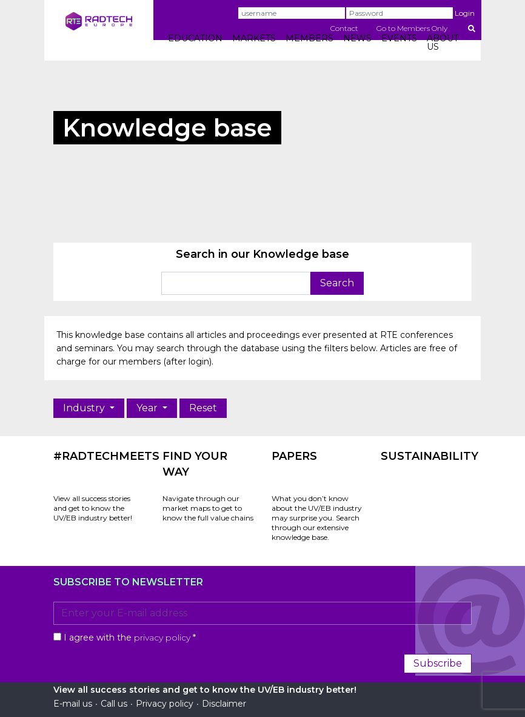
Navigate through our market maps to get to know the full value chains (207, 508)
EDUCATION (195, 38)
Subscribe (437, 663)
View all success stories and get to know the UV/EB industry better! (92, 508)
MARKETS (254, 38)
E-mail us (72, 703)
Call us (114, 703)
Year (148, 408)
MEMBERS (309, 38)
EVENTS (399, 38)
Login (465, 13)
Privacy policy (164, 703)
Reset (203, 408)
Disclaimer (224, 703)
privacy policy (162, 637)
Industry (85, 408)
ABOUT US (442, 42)
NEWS (357, 38)
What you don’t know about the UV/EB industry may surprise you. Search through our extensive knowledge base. (317, 518)
